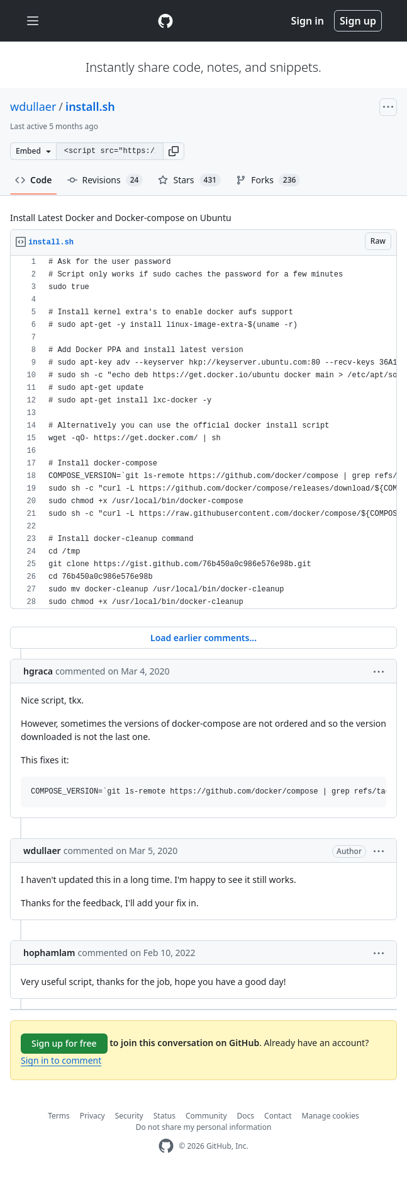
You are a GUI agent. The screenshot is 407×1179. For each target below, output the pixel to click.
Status (164, 1115)
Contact (277, 1115)
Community (206, 1115)
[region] (203, 432)
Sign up (358, 21)
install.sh (90, 106)
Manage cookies (330, 1115)
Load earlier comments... (203, 638)
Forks (268, 180)
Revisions (105, 180)
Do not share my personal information (204, 1127)
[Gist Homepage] (165, 20)
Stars (189, 180)
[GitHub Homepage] (166, 1146)
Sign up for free (64, 1043)
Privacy (92, 1115)
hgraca (38, 671)
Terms (59, 1115)
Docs (246, 1115)
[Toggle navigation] (32, 21)
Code (33, 180)
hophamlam (49, 953)
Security (129, 1115)
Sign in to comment (61, 1060)
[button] (173, 151)
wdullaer (33, 106)
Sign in (307, 21)
